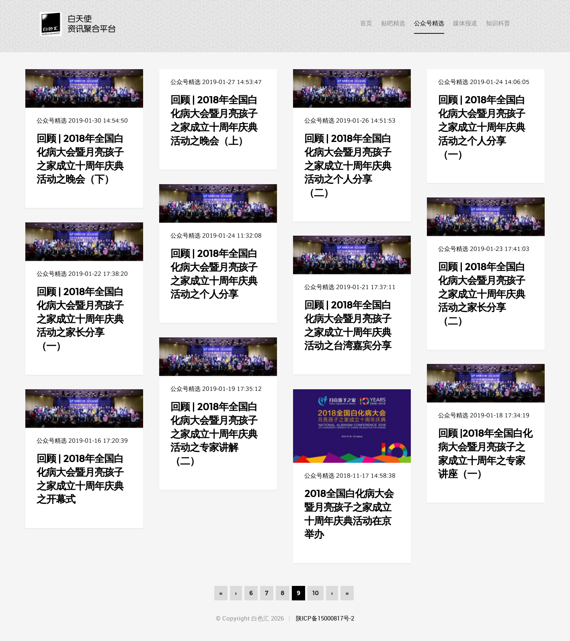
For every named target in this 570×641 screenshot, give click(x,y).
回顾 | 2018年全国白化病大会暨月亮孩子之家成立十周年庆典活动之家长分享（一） (80, 318)
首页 (80, 24)
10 (315, 593)
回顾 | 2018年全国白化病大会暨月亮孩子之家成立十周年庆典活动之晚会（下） (80, 158)
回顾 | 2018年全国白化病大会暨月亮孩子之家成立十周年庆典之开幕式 (80, 478)
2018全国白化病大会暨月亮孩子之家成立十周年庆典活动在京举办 (349, 513)
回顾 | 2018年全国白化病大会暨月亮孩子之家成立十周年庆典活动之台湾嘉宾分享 (347, 325)
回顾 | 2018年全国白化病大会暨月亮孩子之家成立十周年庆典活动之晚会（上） (213, 120)
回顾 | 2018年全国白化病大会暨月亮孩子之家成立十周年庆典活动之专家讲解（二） (213, 433)
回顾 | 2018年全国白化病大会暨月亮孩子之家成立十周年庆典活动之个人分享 (213, 273)
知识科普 (498, 23)
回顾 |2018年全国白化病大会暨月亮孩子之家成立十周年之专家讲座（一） (485, 453)
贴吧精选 (393, 23)
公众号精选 (429, 23)
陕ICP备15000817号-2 (325, 618)
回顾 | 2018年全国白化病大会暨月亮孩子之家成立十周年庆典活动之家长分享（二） (481, 293)
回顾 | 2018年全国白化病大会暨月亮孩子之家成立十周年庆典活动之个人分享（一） (481, 126)
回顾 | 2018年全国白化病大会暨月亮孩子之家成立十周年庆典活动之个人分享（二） (347, 165)
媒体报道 (465, 23)
